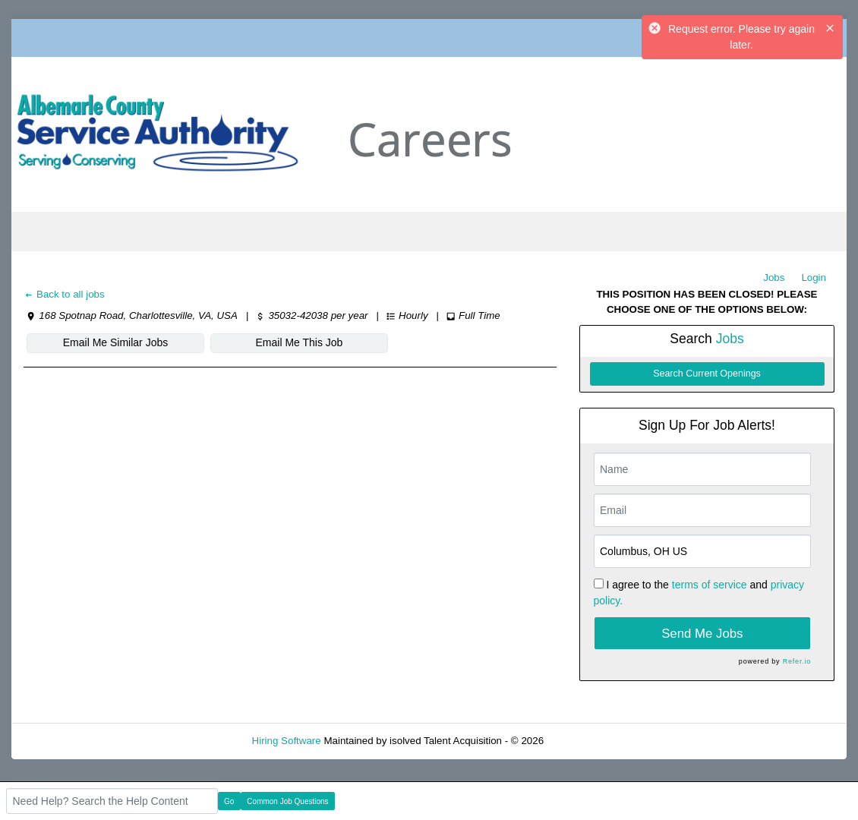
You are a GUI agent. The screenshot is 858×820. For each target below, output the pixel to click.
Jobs (773, 277)
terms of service (709, 585)
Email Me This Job (299, 342)
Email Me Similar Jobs (115, 342)
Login (813, 277)
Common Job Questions (287, 801)
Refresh (589, 740)
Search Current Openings (707, 373)
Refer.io (797, 661)
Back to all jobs (64, 294)
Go (229, 801)
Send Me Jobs (702, 633)
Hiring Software (286, 740)
